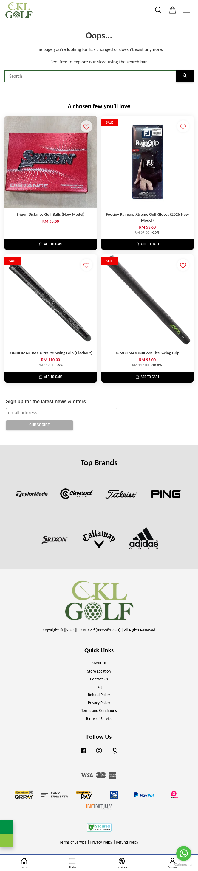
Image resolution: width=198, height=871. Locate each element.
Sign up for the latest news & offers (46, 401)
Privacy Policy (99, 702)
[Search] (90, 76)
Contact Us (99, 678)
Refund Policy (99, 694)
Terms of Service (99, 718)
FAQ (99, 687)
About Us (99, 663)
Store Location (99, 671)
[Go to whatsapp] (183, 853)
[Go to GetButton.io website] (183, 865)
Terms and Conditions (99, 710)
